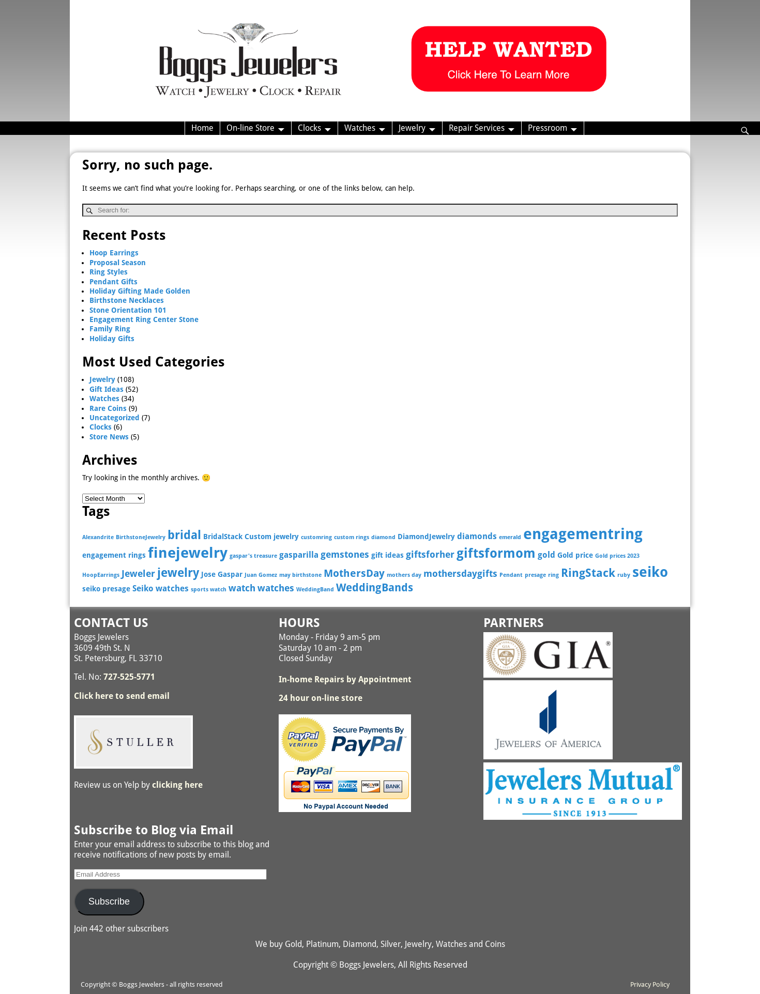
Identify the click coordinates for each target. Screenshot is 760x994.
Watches (359, 128)
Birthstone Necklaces (126, 300)
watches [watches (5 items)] (275, 588)
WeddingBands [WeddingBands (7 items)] (374, 588)
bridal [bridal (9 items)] (184, 535)
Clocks (309, 128)
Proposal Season (117, 262)
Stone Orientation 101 (127, 310)
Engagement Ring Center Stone (144, 319)
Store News (109, 437)
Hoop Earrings (114, 253)
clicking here (177, 785)
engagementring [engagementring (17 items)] (583, 534)
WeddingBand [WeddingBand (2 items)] (315, 589)
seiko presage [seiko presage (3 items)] (106, 589)
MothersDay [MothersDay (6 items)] (354, 573)
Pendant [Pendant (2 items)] (511, 575)
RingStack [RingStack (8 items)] (588, 573)
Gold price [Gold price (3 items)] (575, 555)
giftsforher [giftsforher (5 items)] (430, 554)
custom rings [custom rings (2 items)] (351, 537)
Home (202, 128)
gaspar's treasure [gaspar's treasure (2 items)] (253, 556)
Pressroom (547, 128)
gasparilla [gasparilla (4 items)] (298, 555)
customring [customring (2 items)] (316, 537)
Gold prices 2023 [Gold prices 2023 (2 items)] (617, 556)
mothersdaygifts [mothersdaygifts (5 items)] (460, 573)
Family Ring (109, 329)
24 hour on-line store (320, 698)
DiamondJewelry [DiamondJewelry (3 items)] (426, 536)
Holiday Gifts (111, 338)
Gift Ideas (106, 389)
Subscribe (109, 901)
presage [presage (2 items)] (535, 575)
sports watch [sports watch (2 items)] (208, 589)
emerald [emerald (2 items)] (510, 537)
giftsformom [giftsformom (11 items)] (496, 553)
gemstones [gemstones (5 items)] (345, 554)
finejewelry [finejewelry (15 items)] (187, 552)
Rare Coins (108, 408)
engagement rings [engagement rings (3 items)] (114, 555)
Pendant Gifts (113, 282)
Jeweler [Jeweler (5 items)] (138, 573)
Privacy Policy (650, 984)
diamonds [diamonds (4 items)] (477, 536)
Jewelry (412, 128)
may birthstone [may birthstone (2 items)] (300, 575)
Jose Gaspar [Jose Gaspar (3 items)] (221, 574)
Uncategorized (114, 418)
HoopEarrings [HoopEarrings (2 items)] (100, 575)
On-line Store (250, 128)
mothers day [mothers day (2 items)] (404, 575)
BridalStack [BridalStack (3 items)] (222, 536)
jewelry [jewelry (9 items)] (178, 572)
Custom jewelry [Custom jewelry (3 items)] (272, 536)
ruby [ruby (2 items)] (623, 575)
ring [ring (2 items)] (553, 575)
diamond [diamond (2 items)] (383, 537)
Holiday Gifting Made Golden (139, 291)
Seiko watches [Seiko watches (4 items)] (160, 588)
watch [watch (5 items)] (242, 588)
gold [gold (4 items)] (546, 555)
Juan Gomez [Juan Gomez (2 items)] (261, 575)
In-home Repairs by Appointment (345, 679)
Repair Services (477, 128)
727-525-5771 (129, 677)
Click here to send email (122, 696)
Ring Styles (108, 272)
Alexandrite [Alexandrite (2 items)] (98, 537)
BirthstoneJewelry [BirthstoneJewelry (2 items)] (140, 537)
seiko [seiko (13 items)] (650, 572)
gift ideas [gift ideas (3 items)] (387, 555)
